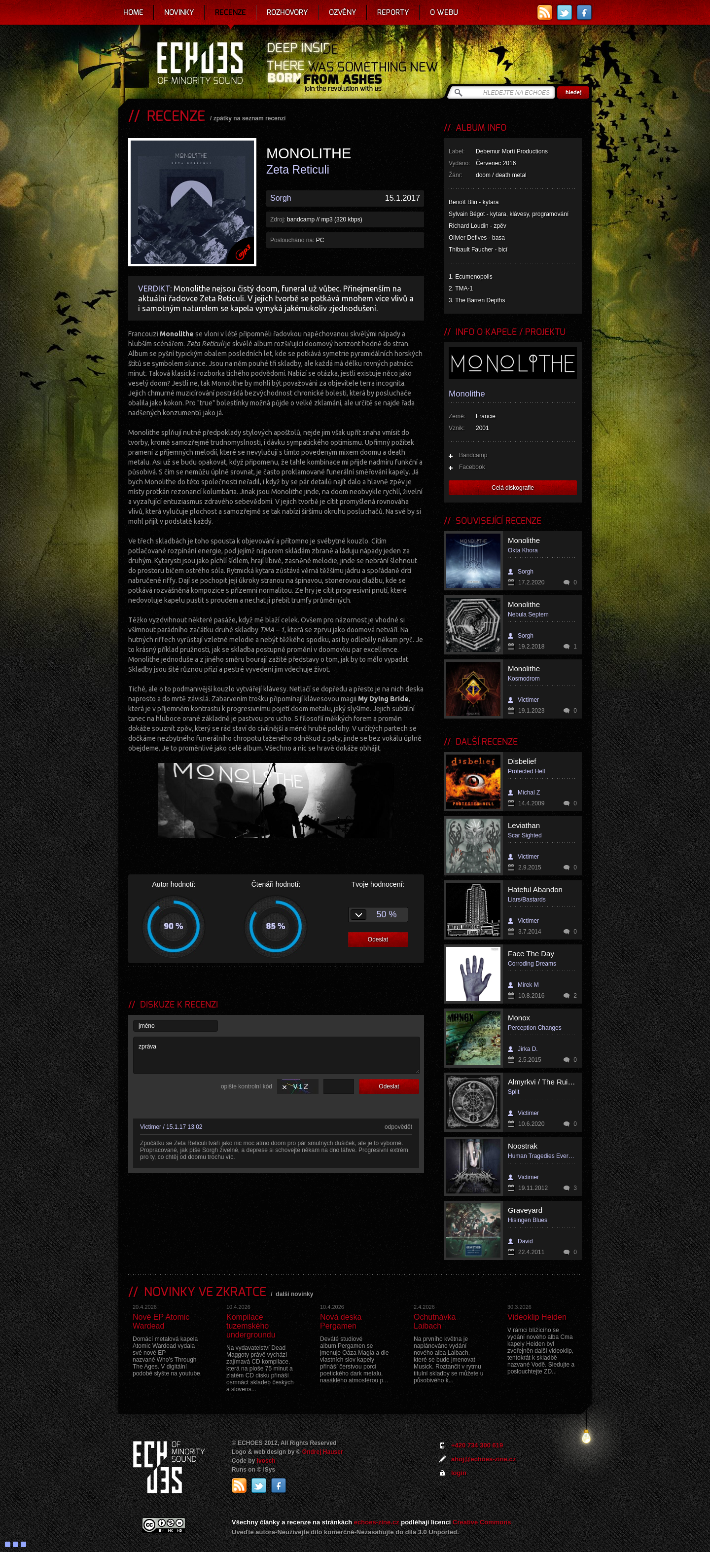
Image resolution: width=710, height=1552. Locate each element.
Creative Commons (482, 1522)
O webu (444, 12)
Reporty (393, 12)
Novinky (179, 12)
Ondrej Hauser (322, 1451)
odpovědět (398, 1126)
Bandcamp (473, 455)
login (458, 1473)
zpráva (276, 1055)
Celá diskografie (513, 487)
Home (133, 12)
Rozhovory (287, 12)
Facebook (472, 467)
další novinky (294, 1294)
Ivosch (266, 1460)
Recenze (230, 12)
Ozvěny (342, 12)
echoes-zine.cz (376, 1522)
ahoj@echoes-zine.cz (483, 1459)
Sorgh (280, 198)
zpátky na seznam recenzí (249, 118)
